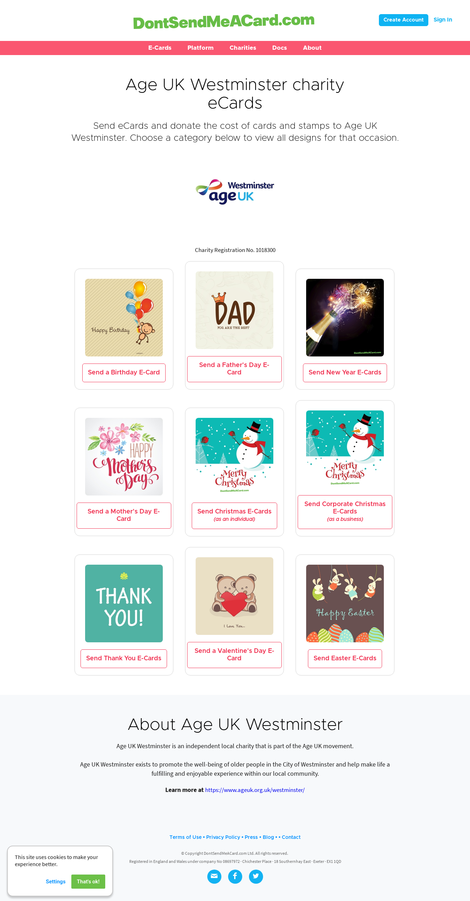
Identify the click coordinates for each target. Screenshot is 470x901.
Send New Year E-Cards (345, 373)
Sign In (443, 20)
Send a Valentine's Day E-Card (234, 655)
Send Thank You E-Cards (123, 658)
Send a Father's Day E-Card (234, 369)
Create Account (403, 20)
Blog (268, 837)
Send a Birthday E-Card (124, 373)
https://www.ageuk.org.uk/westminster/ (255, 790)
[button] (160, 48)
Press (251, 837)
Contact (291, 837)
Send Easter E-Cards (345, 658)
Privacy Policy (223, 837)
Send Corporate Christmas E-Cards (345, 511)
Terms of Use (185, 837)
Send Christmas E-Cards (234, 515)
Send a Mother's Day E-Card (124, 515)
